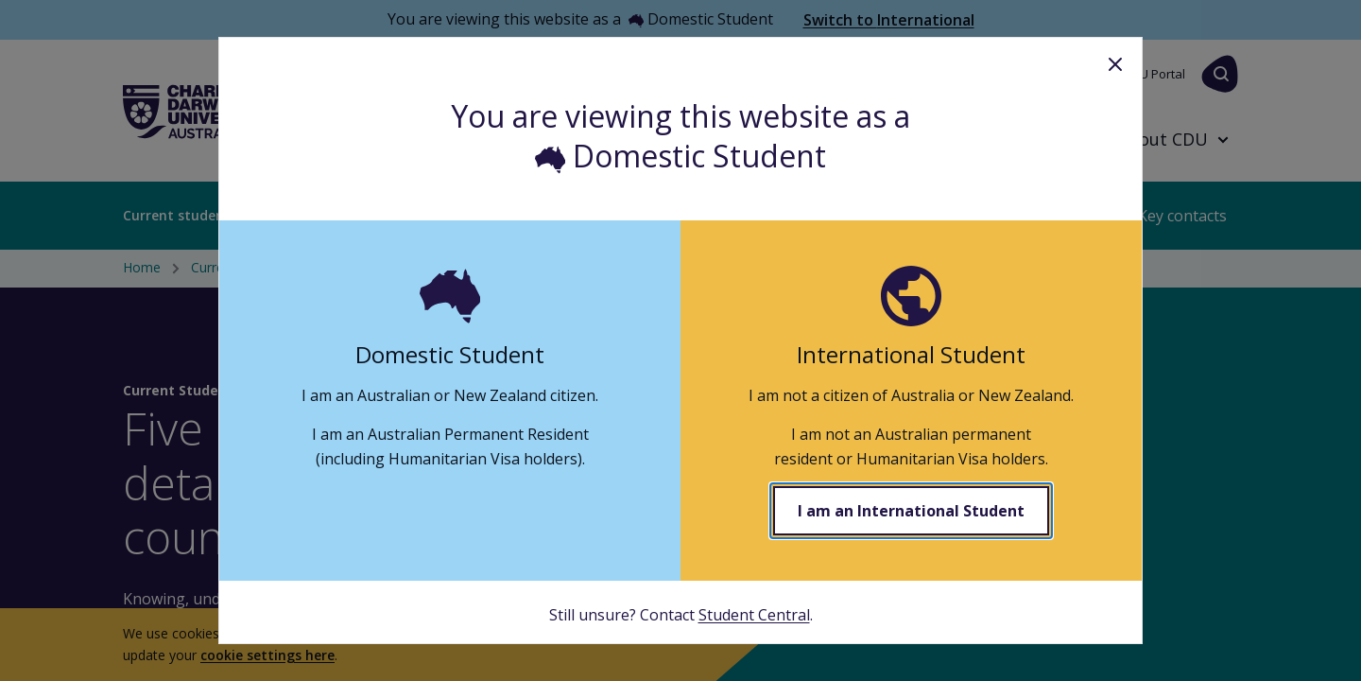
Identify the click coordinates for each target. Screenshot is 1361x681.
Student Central (754, 614)
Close (1115, 64)
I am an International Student (911, 510)
